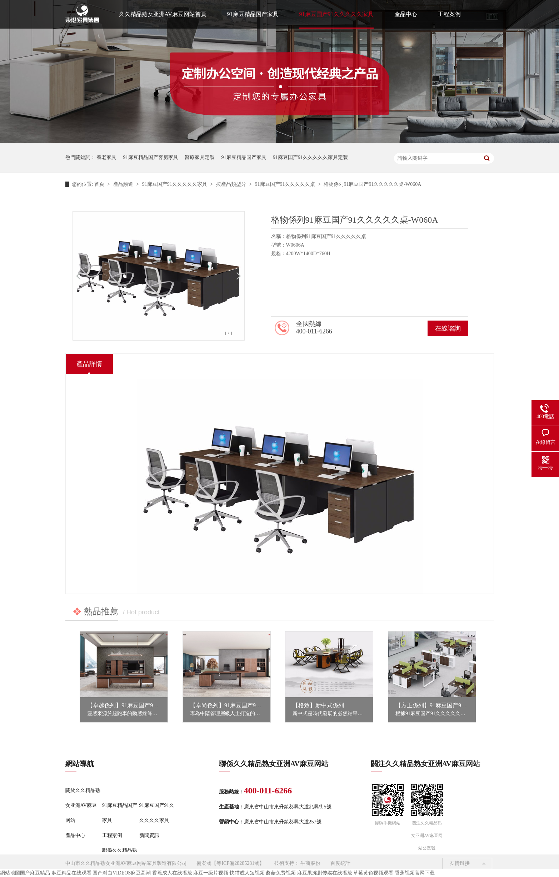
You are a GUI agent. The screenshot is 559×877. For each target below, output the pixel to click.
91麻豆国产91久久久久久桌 (285, 184)
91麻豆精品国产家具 (253, 14)
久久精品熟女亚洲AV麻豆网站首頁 (162, 14)
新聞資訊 (149, 835)
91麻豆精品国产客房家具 (150, 157)
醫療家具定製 (200, 157)
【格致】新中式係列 (318, 705)
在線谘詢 (448, 328)
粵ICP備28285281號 (237, 863)
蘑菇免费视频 (281, 873)
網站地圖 (10, 873)
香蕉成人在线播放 (172, 873)
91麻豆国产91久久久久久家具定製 (310, 157)
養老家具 (106, 157)
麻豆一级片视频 (210, 873)
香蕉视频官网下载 (415, 873)
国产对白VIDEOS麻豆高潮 (122, 873)
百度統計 (340, 863)
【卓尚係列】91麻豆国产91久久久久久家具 (244, 705)
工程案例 (449, 14)
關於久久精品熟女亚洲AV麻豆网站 (82, 805)
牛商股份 (310, 863)
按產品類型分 (232, 184)
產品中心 (405, 14)
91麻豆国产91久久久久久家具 (336, 14)
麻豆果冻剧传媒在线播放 (324, 873)
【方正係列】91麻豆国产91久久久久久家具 (449, 705)
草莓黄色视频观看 (373, 873)
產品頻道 (124, 184)
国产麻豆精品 (35, 873)
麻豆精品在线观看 (71, 873)
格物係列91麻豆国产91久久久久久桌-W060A (372, 184)
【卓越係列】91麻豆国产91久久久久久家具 (141, 705)
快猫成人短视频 (247, 873)
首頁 (100, 184)
